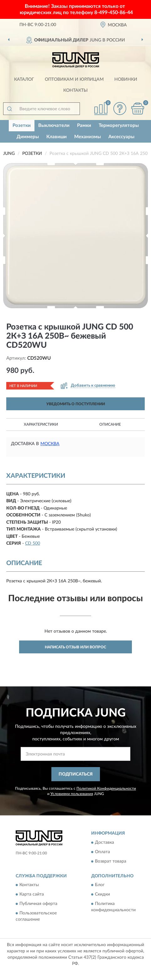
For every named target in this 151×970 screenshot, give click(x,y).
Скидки (102, 894)
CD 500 (32, 543)
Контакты (75, 90)
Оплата (102, 852)
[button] (120, 108)
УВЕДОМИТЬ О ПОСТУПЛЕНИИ (75, 404)
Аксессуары (121, 136)
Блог (100, 885)
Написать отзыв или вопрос (75, 647)
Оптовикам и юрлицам (74, 79)
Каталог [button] (24, 79)
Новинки (125, 79)
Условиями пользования (71, 794)
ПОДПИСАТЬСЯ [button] (76, 774)
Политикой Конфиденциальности (106, 788)
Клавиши (56, 136)
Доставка (104, 842)
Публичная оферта (38, 904)
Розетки (22, 125)
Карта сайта (31, 894)
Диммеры (28, 136)
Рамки (84, 125)
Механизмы (87, 136)
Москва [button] (50, 444)
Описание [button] (110, 424)
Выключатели (54, 125)
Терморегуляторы (119, 125)
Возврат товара (110, 861)
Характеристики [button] (41, 424)
